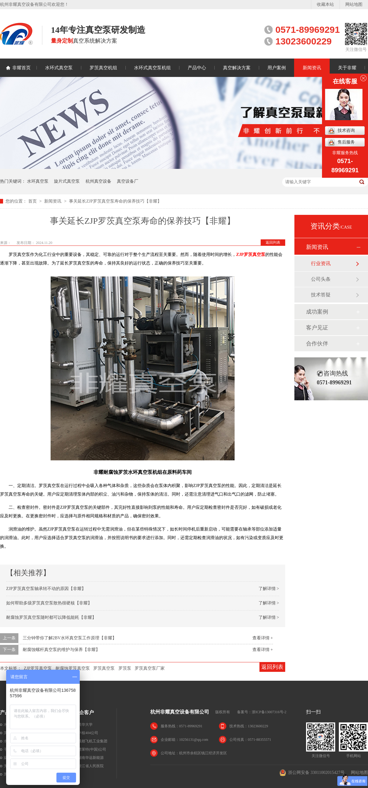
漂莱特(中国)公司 (92, 749)
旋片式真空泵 (67, 181)
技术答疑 (321, 294)
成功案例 (317, 312)
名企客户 (84, 712)
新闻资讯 (312, 67)
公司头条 (321, 279)
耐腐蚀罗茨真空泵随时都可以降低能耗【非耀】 (51, 617)
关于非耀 (347, 67)
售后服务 (341, 142)
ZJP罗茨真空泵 (38, 668)
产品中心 (197, 67)
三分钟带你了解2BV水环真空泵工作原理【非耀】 (70, 638)
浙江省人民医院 (91, 766)
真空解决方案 (237, 67)
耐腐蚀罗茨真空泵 (73, 668)
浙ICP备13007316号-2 (269, 712)
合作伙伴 (317, 344)
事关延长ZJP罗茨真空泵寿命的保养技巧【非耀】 (115, 201)
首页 (33, 201)
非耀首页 (21, 67)
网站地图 (353, 4)
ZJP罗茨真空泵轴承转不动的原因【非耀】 (46, 588)
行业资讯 (321, 263)
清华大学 (85, 724)
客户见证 (317, 328)
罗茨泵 (124, 668)
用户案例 (276, 67)
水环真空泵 (37, 181)
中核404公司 (88, 733)
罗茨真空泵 (104, 668)
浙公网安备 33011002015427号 (312, 772)
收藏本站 (325, 4)
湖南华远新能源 (91, 758)
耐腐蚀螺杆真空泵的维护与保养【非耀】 (61, 649)
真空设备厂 (127, 181)
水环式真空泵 (59, 67)
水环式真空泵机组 (152, 67)
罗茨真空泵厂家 (150, 668)
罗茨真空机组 (103, 67)
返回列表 (273, 242)
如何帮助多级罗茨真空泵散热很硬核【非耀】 (49, 603)
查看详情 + (262, 638)
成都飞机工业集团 (92, 741)
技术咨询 (341, 131)
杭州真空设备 (98, 181)
